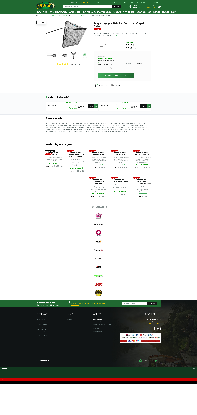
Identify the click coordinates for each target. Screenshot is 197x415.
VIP (149, 2)
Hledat (116, 6)
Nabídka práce (156, 2)
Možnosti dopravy (41, 325)
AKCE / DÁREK (156, 12)
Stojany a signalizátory (104, 12)
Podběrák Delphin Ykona (54, 153)
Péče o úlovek (117, 12)
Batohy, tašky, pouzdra (88, 12)
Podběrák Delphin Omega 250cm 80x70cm (99, 181)
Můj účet (135, 5)
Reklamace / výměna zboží (130, 2)
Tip (2, 373)
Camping (51, 12)
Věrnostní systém (41, 330)
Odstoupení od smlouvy (43, 336)
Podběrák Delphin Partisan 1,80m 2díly (142, 153)
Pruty (39, 12)
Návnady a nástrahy (61, 12)
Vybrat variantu (116, 75)
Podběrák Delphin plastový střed (121, 153)
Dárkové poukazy (71, 322)
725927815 (152, 320)
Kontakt (143, 2)
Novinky (4, 376)
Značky (173, 12)
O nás (104, 2)
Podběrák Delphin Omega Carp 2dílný (120, 180)
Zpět (41, 22)
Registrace (69, 320)
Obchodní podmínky (114, 2)
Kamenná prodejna (41, 327)
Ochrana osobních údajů (43, 322)
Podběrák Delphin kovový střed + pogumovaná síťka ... (142, 181)
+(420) (71, 2)
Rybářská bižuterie (74, 12)
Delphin (139, 63)
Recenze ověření (41, 332)
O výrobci (115, 85)
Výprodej (4, 383)
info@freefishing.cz (86, 2)
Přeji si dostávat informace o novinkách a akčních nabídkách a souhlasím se (88, 304)
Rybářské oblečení (129, 12)
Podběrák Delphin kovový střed (99, 153)
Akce (3, 379)
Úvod (98, 2)
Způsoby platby (40, 320)
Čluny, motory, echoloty (144, 12)
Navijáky (44, 12)
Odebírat (152, 304)
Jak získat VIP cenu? (131, 48)
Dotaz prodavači (101, 85)
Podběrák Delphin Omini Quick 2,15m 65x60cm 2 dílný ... (76, 154)
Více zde (114, 35)
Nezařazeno (165, 12)
